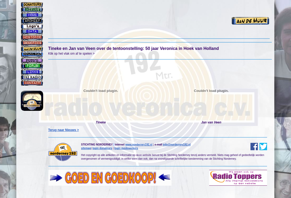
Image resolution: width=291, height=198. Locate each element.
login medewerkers (126, 148)
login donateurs (102, 148)
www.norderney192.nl (138, 144)
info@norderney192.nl (176, 144)
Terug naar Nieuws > (63, 130)
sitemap (86, 148)
